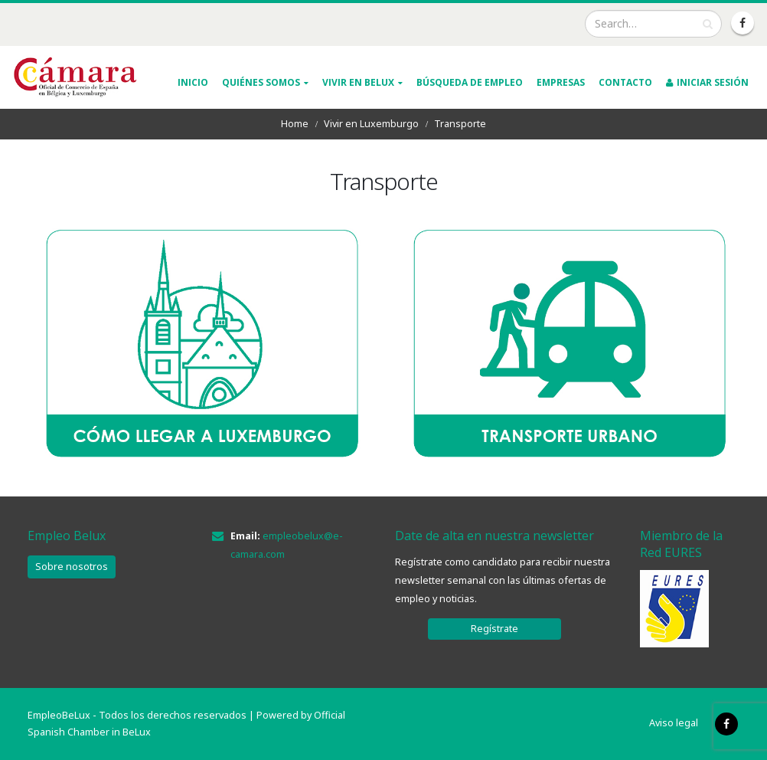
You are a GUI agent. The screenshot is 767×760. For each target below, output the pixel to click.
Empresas (561, 82)
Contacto (625, 82)
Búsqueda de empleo (469, 82)
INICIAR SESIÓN (707, 82)
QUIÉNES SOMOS (261, 82)
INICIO (193, 82)
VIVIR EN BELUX (358, 82)
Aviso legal (673, 722)
